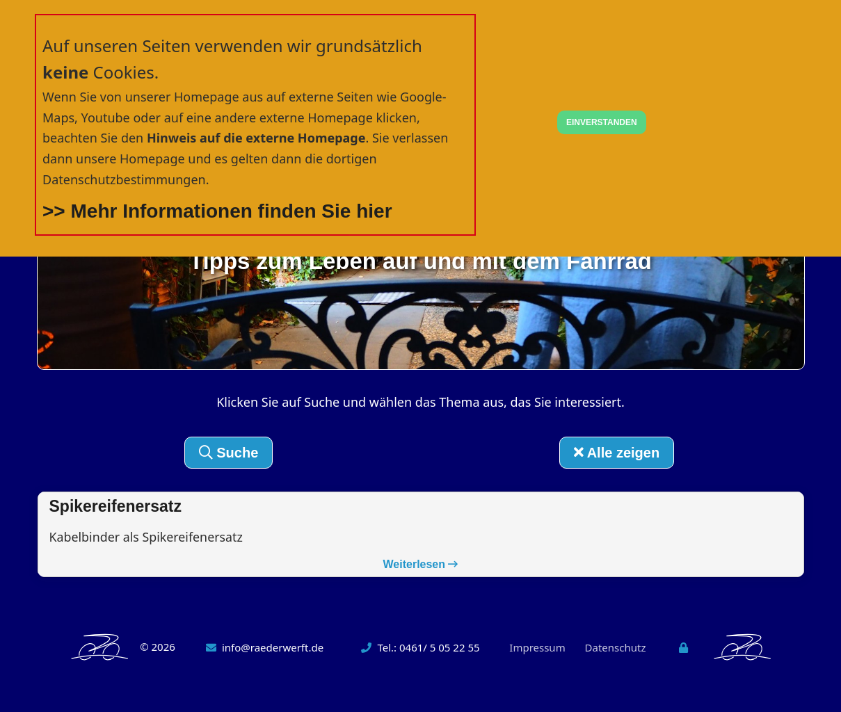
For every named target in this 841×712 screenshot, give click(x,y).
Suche (229, 452)
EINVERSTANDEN (601, 122)
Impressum (537, 648)
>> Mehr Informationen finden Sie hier (217, 211)
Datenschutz (615, 648)
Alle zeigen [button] (616, 452)
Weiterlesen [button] (420, 565)
